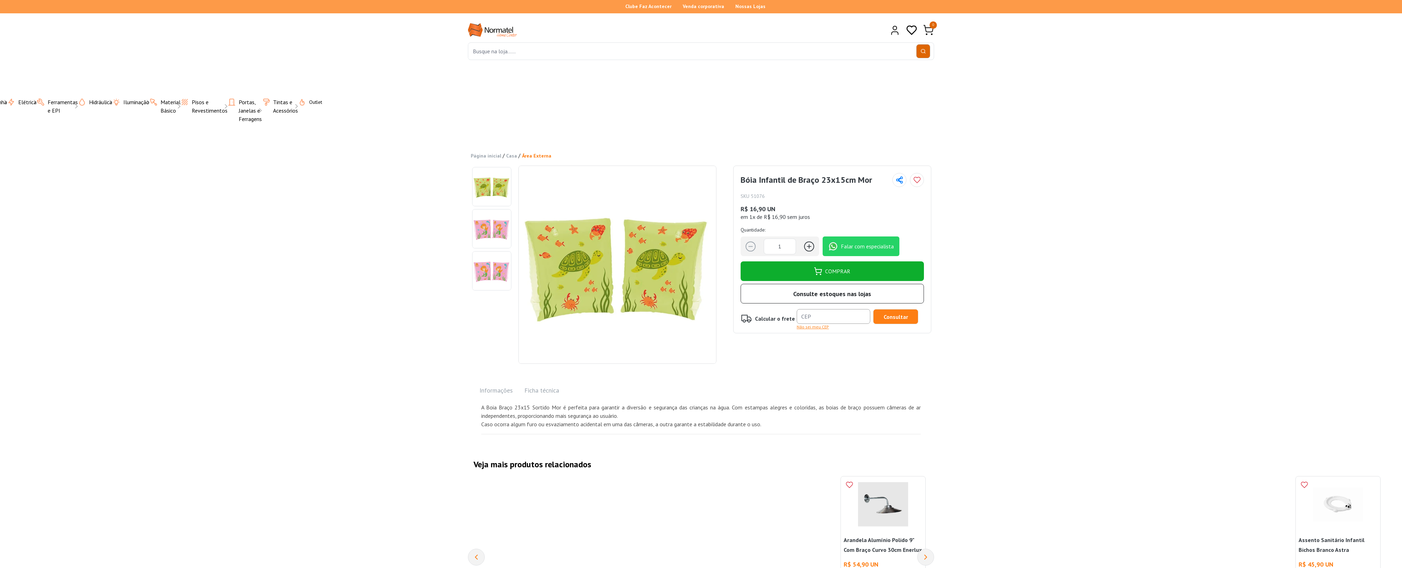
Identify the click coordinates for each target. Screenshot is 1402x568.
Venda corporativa (703, 6)
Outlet (306, 102)
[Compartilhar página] (899, 180)
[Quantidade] (780, 246)
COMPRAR (832, 271)
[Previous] (476, 557)
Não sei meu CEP (813, 326)
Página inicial (486, 156)
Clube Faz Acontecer (648, 6)
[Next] (925, 557)
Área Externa (536, 156)
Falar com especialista (861, 246)
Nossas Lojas (750, 6)
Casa (511, 156)
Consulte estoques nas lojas (832, 294)
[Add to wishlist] (917, 180)
